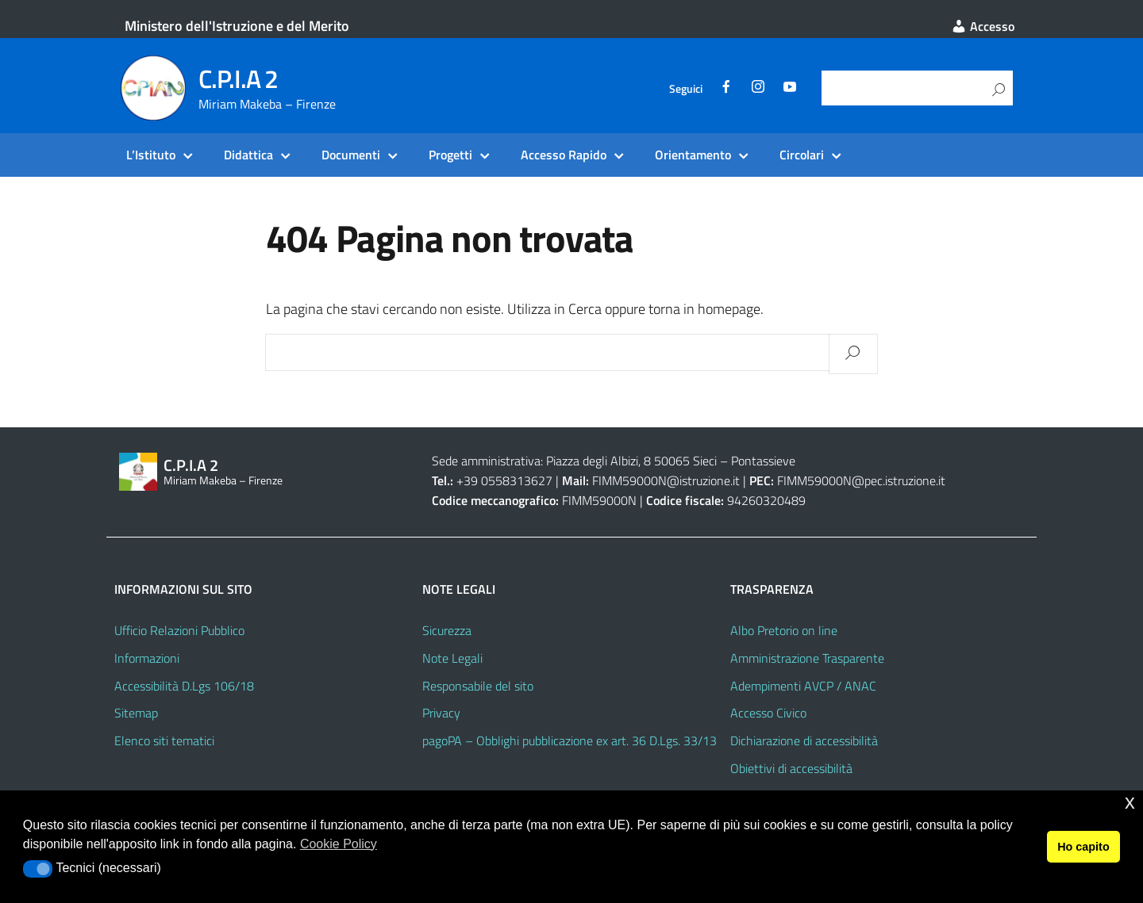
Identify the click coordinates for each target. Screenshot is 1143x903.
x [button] (1130, 801)
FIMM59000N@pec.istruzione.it (861, 480)
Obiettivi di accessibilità (791, 768)
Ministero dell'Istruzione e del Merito (237, 25)
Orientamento (693, 154)
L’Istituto (150, 154)
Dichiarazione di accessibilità (804, 740)
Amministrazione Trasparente (807, 658)
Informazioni (146, 658)
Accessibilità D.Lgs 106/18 (184, 685)
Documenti (350, 154)
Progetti (450, 154)
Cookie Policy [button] (338, 844)
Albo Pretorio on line (783, 630)
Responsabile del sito (477, 685)
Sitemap (136, 712)
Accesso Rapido (563, 154)
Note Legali (452, 658)
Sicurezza (446, 630)
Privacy (441, 712)
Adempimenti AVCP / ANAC (803, 685)
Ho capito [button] (1083, 846)
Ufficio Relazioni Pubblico (179, 630)
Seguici (685, 89)
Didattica (248, 154)
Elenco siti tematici (164, 740)
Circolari (801, 154)
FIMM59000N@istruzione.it (666, 480)
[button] (37, 869)
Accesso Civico (768, 712)
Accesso (982, 26)
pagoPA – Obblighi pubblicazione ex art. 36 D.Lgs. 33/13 (569, 740)
